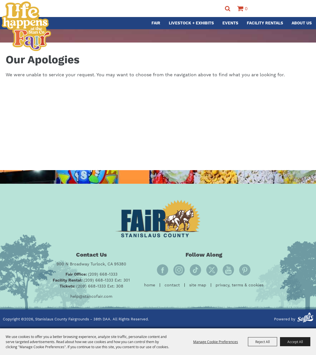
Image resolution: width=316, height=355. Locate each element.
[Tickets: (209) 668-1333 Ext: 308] (91, 287)
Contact (172, 285)
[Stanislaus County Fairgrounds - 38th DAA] (26, 26)
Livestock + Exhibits (191, 23)
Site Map (197, 285)
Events (230, 23)
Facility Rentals (265, 23)
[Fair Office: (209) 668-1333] (91, 275)
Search (227, 8)
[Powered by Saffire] (305, 318)
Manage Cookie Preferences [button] (215, 341)
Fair (155, 23)
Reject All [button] (262, 341)
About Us (302, 23)
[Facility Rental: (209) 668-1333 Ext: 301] (91, 281)
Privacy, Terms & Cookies (240, 285)
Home (149, 285)
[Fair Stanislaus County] (158, 218)
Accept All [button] (295, 341)
